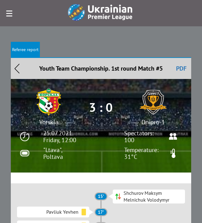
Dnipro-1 (153, 122)
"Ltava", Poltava (53, 153)
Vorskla (48, 122)
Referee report (25, 49)
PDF (181, 68)
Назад (17, 68)
